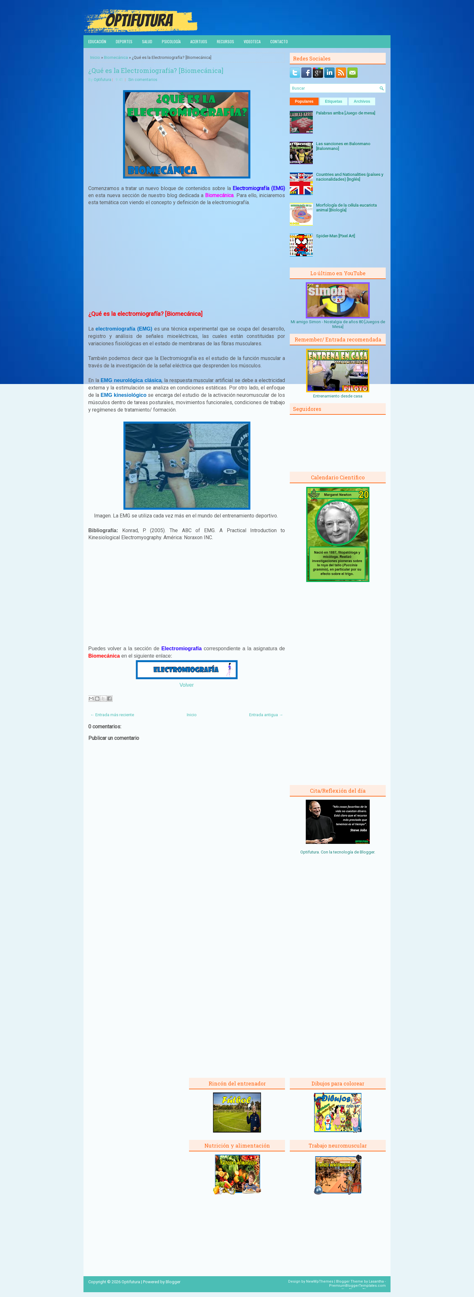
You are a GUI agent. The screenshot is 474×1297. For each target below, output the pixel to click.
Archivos (362, 101)
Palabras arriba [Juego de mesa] (345, 113)
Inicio (95, 57)
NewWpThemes (319, 1281)
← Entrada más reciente (112, 714)
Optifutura (102, 79)
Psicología (171, 41)
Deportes (124, 41)
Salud (147, 41)
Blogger (367, 852)
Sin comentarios (142, 79)
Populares (304, 101)
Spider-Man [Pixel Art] (335, 236)
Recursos (225, 41)
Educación (97, 41)
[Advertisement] (187, 258)
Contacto (279, 41)
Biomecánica (116, 57)
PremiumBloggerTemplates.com (357, 1286)
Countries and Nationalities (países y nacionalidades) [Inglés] (349, 177)
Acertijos (198, 41)
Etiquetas (333, 101)
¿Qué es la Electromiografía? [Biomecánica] (155, 70)
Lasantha (376, 1281)
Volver (186, 685)
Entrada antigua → (266, 714)
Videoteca (252, 41)
